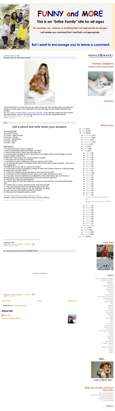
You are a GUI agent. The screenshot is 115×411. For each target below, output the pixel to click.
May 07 (88, 214)
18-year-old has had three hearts (17, 58)
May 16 (88, 186)
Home (39, 301)
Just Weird (109, 318)
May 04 (88, 221)
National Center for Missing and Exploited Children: (102, 396)
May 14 (88, 190)
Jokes (111, 316)
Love (111, 322)
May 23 (88, 171)
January (87, 234)
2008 (84, 133)
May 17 (88, 184)
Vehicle (110, 349)
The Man (7, 315)
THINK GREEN (107, 343)
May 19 (88, 179)
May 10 (88, 208)
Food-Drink (109, 295)
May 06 (88, 216)
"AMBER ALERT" (107, 280)
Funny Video (11, 296)
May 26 (88, 164)
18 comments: (27, 294)
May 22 (88, 173)
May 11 (88, 205)
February (87, 232)
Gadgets (110, 305)
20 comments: (27, 244)
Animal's (110, 287)
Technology (109, 341)
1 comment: (26, 116)
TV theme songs (107, 400)
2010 (84, 129)
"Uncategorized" (107, 286)
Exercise (110, 291)
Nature (111, 323)
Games (110, 307)
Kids (111, 320)
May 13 (88, 193)
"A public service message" (103, 278)
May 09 (88, 210)
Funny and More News (105, 296)
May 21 (88, 175)
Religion (110, 338)
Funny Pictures (108, 298)
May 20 (88, 177)
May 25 (88, 166)
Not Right (110, 329)
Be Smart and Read (106, 393)
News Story (109, 325)
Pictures (110, 336)
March (86, 230)
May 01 (88, 225)
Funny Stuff (109, 300)
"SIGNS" (110, 284)
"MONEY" (109, 282)
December (88, 135)
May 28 (88, 159)
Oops (111, 334)
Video (111, 350)
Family (111, 293)
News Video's (108, 327)
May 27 (88, 162)
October (87, 140)
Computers (109, 289)
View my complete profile (11, 318)
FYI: (111, 304)
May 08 (88, 212)
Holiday (110, 309)
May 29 (88, 157)
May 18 (88, 182)
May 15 (88, 188)
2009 (84, 131)
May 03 (88, 223)
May (85, 151)
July (85, 146)
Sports (111, 340)
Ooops (111, 332)
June (86, 149)
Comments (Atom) (19, 305)
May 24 (88, 168)
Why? (111, 352)
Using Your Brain (13, 245)
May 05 (88, 219)
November (88, 137)
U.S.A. (111, 345)
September (88, 142)
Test (5, 123)
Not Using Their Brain (105, 331)
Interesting (109, 313)
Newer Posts (6, 301)
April (85, 227)
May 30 (88, 155)
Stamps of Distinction (105, 398)
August (86, 144)
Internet (110, 314)
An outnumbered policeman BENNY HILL (20, 251)
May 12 (88, 195)
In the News (11, 117)
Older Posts (72, 301)
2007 (84, 236)
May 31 (88, 153)
